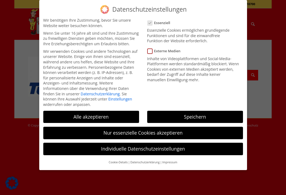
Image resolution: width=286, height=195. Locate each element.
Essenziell (161, 22)
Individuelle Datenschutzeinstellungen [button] (143, 148)
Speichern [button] (195, 116)
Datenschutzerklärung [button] (145, 162)
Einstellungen (120, 99)
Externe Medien (166, 51)
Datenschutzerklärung (100, 93)
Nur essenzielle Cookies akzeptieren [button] (143, 132)
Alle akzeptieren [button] (91, 116)
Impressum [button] (169, 162)
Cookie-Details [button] (118, 162)
